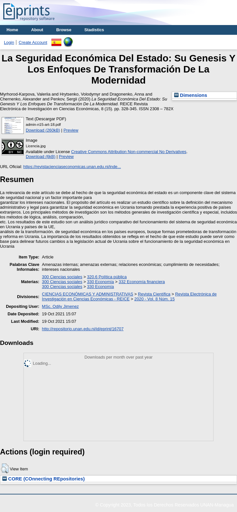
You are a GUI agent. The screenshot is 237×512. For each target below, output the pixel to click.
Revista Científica (154, 294)
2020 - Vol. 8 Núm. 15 (154, 298)
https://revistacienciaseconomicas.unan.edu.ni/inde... (72, 166)
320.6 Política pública (107, 276)
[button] (4, 468)
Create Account (33, 42)
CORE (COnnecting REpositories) (43, 478)
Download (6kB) (40, 156)
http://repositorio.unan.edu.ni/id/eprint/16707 (83, 328)
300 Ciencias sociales (62, 276)
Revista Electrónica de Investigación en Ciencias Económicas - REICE (129, 296)
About (37, 29)
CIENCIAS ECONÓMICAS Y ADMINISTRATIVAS (87, 294)
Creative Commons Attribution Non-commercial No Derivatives (128, 151)
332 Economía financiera (142, 281)
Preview (71, 130)
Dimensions (190, 95)
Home (12, 29)
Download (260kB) (43, 130)
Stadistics (94, 29)
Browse (63, 29)
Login (9, 42)
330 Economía (100, 281)
